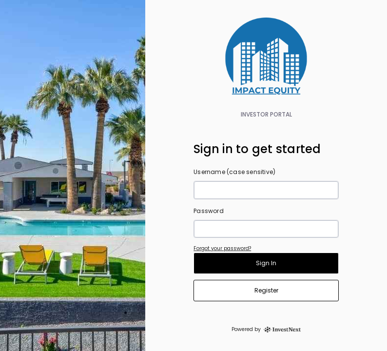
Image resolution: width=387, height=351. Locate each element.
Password (209, 211)
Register (266, 290)
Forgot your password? (222, 248)
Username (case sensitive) (234, 172)
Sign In (266, 263)
